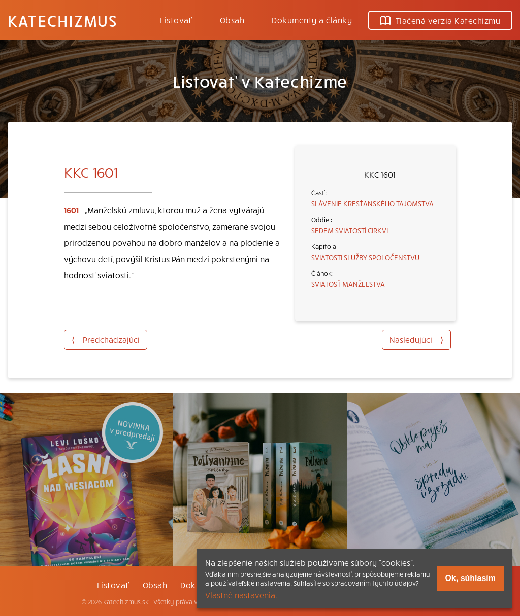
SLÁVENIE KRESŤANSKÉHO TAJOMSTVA (372, 203)
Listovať (176, 20)
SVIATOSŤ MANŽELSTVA (348, 283)
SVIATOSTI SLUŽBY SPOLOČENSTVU (365, 257)
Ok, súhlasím (470, 578)
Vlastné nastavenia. (241, 595)
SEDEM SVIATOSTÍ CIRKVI (349, 230)
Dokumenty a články (312, 20)
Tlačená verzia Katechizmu (440, 20)
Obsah (232, 20)
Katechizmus (62, 20)
